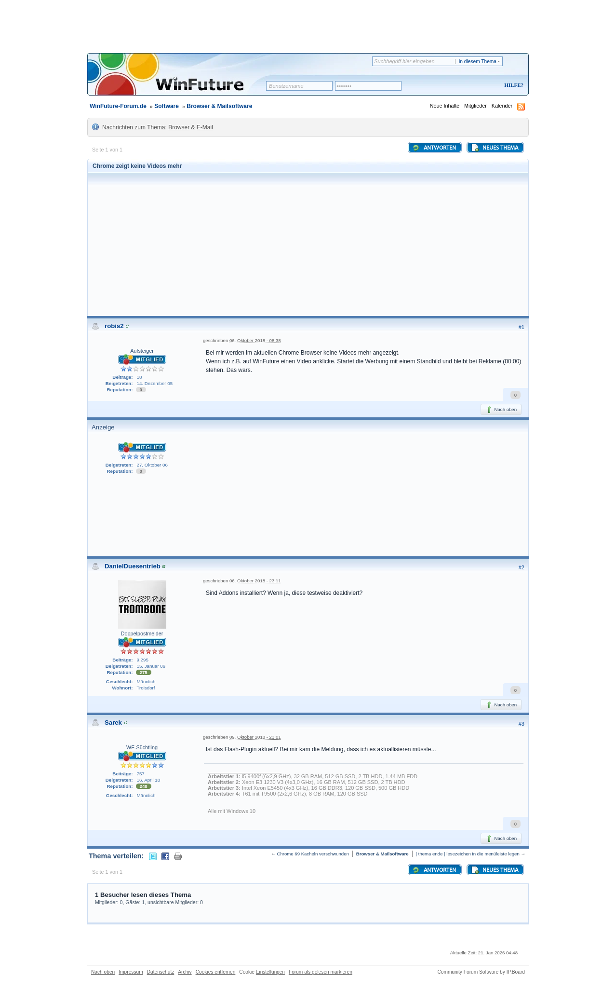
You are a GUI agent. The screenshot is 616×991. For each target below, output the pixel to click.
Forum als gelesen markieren (320, 972)
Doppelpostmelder (142, 633)
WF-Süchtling (142, 747)
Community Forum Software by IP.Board (481, 972)
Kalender (502, 106)
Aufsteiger (142, 351)
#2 (521, 567)
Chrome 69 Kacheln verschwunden (313, 853)
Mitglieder (475, 106)
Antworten (434, 147)
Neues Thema (494, 147)
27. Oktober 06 (152, 465)
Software (166, 106)
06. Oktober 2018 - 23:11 (255, 580)
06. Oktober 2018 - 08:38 (255, 340)
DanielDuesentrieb (133, 566)
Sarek (113, 722)
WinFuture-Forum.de (118, 106)
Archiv (184, 972)
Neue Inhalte (444, 106)
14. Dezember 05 (155, 383)
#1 (521, 327)
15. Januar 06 (151, 666)
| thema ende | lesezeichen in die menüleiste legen (468, 853)
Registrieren (473, 85)
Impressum (131, 972)
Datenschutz (160, 972)
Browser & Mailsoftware (219, 106)
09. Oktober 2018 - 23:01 (255, 737)
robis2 (114, 326)
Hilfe (512, 85)
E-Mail (205, 127)
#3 (521, 724)
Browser (178, 127)
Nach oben (501, 409)
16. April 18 (149, 780)
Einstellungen (270, 972)
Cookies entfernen (216, 972)
